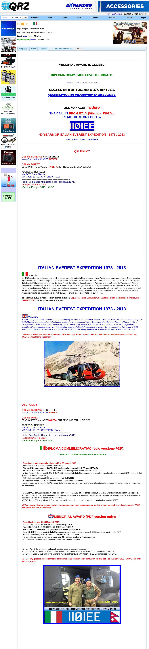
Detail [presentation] (33, 49)
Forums (65, 18)
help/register (117, 14)
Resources (112, 18)
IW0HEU (33, 39)
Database (34, 18)
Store (79, 18)
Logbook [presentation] (43, 49)
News (50, 18)
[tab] (23, 49)
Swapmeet (94, 18)
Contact (129, 18)
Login (143, 18)
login (108, 14)
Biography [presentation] (23, 49)
